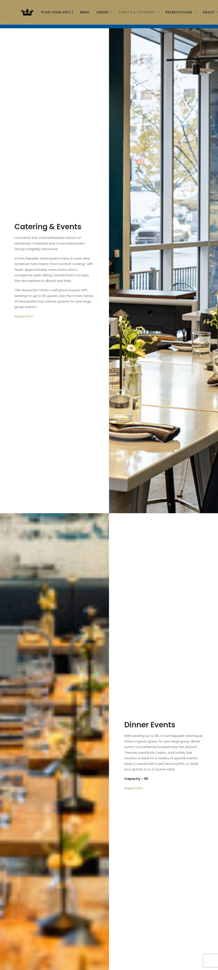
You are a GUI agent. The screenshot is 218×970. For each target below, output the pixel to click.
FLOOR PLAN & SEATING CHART (59, 573)
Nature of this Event (64, 783)
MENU (85, 12)
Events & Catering (139, 12)
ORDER (104, 12)
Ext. (113, 694)
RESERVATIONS (180, 12)
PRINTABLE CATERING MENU (158, 573)
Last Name (120, 655)
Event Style (24, 748)
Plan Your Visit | (57, 12)
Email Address (28, 675)
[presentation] (47, 900)
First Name (25, 655)
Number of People (31, 841)
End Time (118, 822)
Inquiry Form (23, 137)
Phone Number (27, 694)
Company (23, 714)
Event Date (25, 802)
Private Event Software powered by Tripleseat (171, 928)
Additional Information (34, 861)
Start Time (24, 822)
